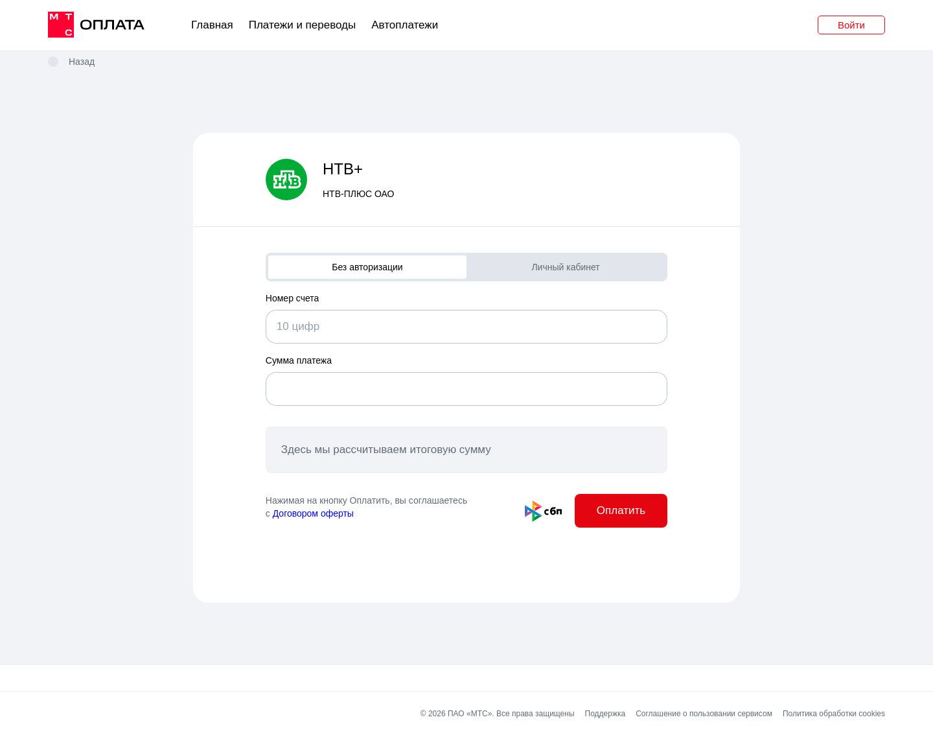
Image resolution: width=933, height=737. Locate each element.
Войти (851, 25)
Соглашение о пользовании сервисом (704, 715)
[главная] (96, 25)
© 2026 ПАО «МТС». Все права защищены (499, 715)
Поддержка (604, 715)
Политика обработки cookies (833, 715)
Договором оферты (313, 513)
